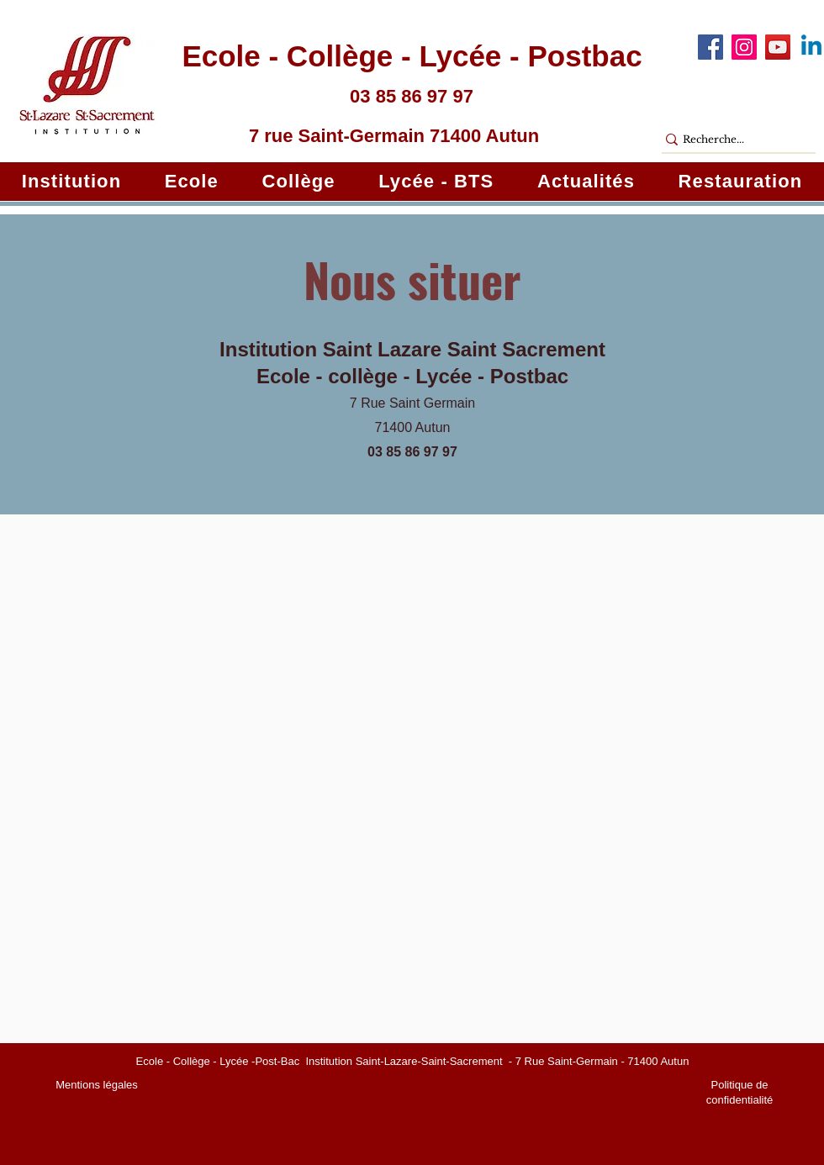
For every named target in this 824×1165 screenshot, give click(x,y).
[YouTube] (777, 47)
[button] (71, 181)
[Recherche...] (731, 140)
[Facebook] (710, 47)
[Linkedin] (811, 47)
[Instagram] (744, 47)
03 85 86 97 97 (412, 452)
